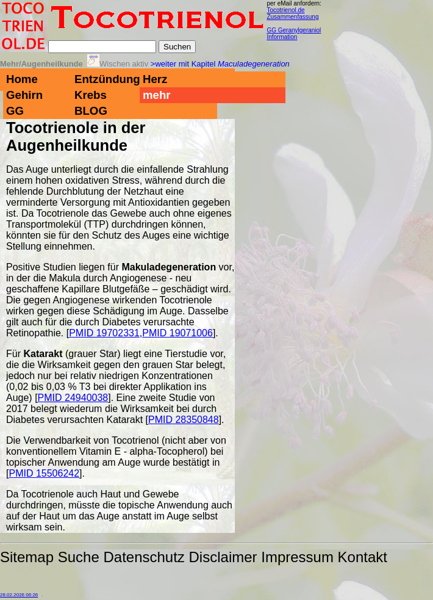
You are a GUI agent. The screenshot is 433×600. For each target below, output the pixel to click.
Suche (78, 557)
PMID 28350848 (183, 419)
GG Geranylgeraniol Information (294, 33)
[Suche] (102, 46)
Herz (155, 79)
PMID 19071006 (177, 333)
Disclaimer (223, 557)
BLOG (90, 110)
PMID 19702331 (104, 333)
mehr (157, 95)
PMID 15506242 (44, 473)
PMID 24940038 (73, 397)
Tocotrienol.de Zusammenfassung (292, 13)
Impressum (297, 557)
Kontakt (362, 557)
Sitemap (27, 557)
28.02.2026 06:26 (19, 595)
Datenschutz (143, 557)
